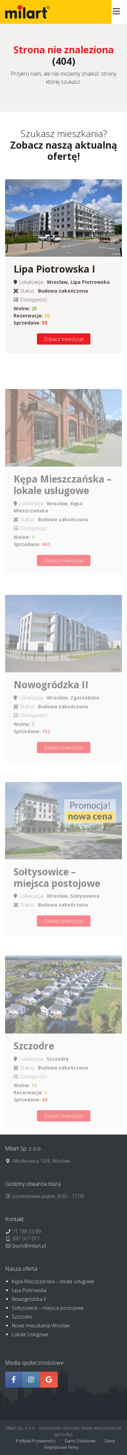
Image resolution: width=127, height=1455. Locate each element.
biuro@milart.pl (29, 1245)
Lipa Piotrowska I (54, 268)
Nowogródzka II (29, 1299)
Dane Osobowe (80, 1441)
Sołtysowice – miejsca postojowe (48, 1308)
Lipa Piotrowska (29, 1290)
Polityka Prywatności (36, 1441)
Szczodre (22, 1316)
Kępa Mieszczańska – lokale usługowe (53, 1281)
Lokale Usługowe (30, 1334)
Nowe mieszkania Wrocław (41, 1325)
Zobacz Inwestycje (64, 339)
